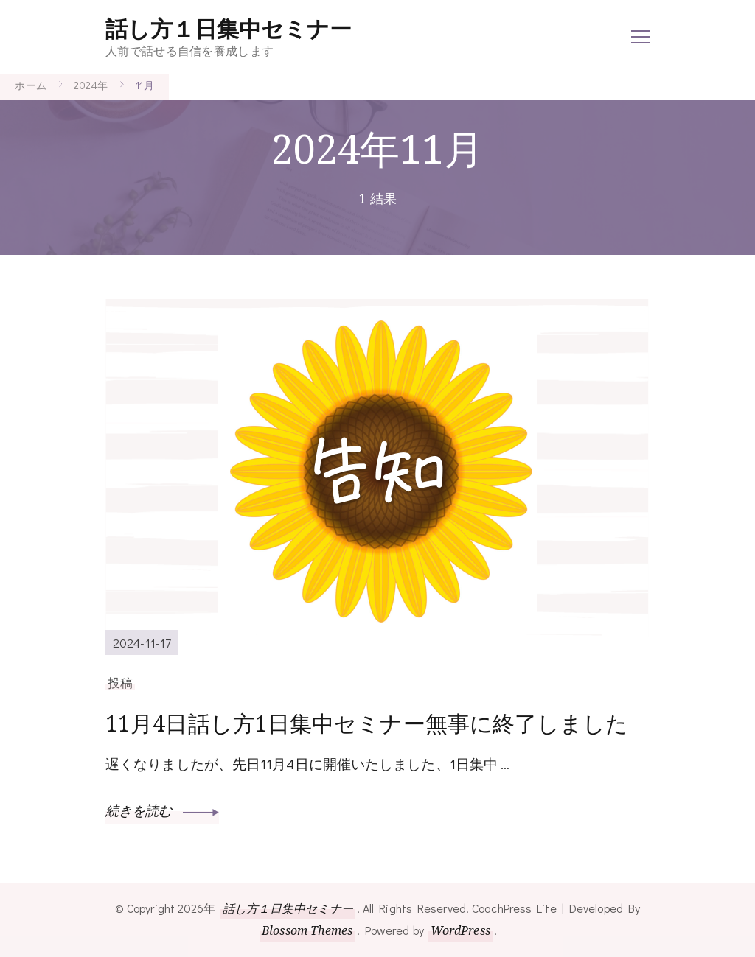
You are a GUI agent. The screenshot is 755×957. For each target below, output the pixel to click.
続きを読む (162, 810)
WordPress (460, 930)
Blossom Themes (307, 930)
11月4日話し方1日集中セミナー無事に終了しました (367, 723)
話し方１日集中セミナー (228, 29)
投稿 (120, 682)
